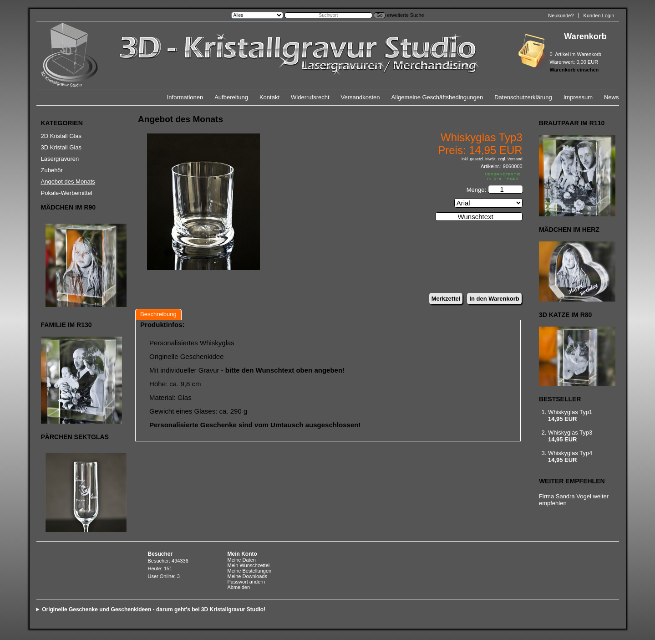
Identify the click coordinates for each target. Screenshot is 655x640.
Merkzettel (446, 298)
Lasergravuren (60, 158)
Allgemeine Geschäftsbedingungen (437, 97)
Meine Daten (242, 560)
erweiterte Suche (405, 15)
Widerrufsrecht (310, 97)
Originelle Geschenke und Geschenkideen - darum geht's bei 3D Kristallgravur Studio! (153, 609)
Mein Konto (242, 554)
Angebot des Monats (68, 181)
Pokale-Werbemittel (66, 192)
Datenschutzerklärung (523, 97)
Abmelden (239, 587)
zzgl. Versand (510, 159)
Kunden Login (599, 15)
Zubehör (52, 170)
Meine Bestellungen (250, 570)
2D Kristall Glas (61, 136)
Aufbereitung (231, 97)
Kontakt (269, 97)
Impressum (578, 97)
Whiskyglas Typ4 (570, 453)
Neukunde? (561, 15)
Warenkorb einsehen (574, 69)
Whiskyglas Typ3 (570, 432)
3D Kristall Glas (61, 147)
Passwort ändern (246, 581)
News (611, 97)
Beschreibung (158, 314)
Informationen (185, 97)
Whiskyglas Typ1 (570, 412)
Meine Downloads (247, 576)
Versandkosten (360, 97)
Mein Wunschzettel (249, 565)
